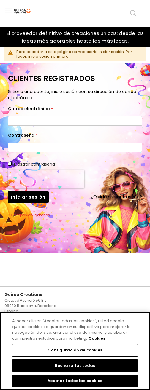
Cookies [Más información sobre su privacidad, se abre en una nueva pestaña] (97, 338)
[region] (75, 351)
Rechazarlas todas (75, 365)
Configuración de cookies (75, 350)
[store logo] (27, 11)
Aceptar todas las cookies (75, 380)
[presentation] (46, 179)
